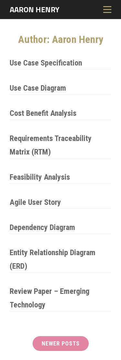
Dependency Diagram (42, 227)
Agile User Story (35, 202)
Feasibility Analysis (40, 177)
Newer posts (61, 343)
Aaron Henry (34, 9)
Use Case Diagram (38, 88)
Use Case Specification (46, 62)
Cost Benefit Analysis (43, 113)
